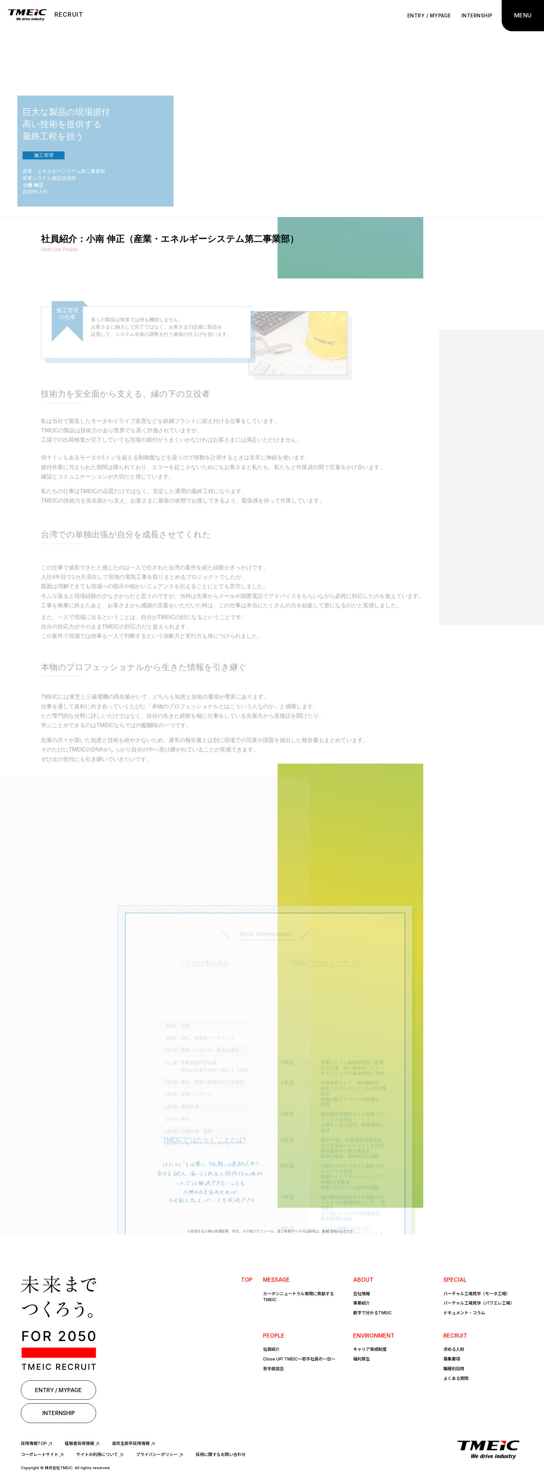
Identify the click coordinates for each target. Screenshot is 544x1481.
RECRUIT (69, 14)
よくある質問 (455, 1376)
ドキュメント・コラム (464, 1311)
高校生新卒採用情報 (131, 1443)
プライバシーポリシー (157, 1454)
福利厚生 (361, 1357)
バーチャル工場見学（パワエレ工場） (478, 1302)
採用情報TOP (34, 1443)
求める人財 (453, 1347)
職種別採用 (453, 1366)
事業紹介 (361, 1302)
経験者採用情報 (79, 1443)
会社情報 (361, 1293)
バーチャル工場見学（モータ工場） (476, 1293)
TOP (247, 1279)
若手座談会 (273, 1366)
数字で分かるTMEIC (372, 1311)
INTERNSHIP (474, 16)
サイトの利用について (97, 1454)
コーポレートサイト (39, 1454)
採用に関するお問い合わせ (221, 1454)
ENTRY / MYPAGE (427, 16)
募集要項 (451, 1357)
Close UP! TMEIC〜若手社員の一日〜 (299, 1357)
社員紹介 (271, 1347)
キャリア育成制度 (369, 1347)
